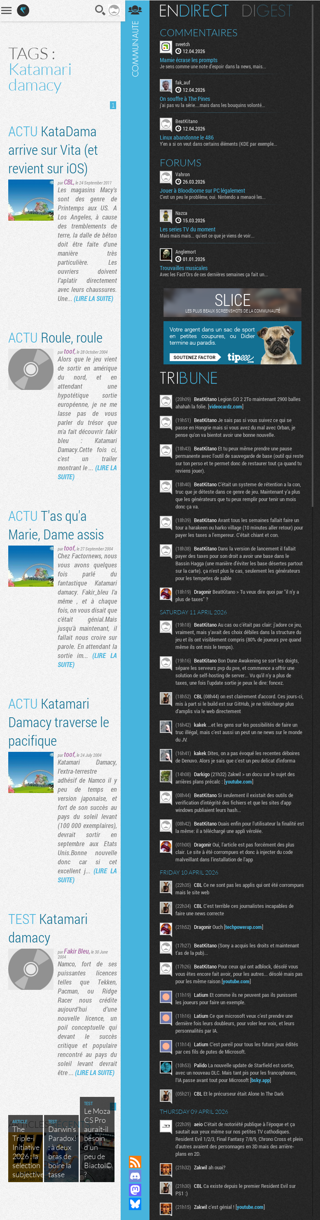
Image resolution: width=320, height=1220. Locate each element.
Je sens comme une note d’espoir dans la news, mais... (214, 66)
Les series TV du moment (189, 229)
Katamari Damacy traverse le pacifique (58, 730)
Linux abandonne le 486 (188, 137)
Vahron (184, 173)
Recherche (98, 10)
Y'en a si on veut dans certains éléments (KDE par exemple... (220, 143)
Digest (269, 10)
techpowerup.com (245, 926)
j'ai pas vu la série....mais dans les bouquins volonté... (214, 105)
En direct (195, 10)
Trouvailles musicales (185, 267)
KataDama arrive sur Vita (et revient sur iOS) (53, 149)
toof (69, 360)
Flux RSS (137, 1162)
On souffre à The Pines (186, 99)
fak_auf (184, 82)
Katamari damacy (48, 936)
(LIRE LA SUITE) (77, 307)
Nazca (183, 212)
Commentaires (200, 32)
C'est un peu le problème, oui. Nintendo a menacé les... (214, 196)
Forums (182, 162)
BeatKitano (188, 121)
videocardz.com (227, 406)
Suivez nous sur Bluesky (137, 1204)
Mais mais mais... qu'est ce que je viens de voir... (208, 235)
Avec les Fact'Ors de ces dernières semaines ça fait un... (215, 274)
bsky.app (262, 1079)
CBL (68, 181)
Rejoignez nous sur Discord (137, 1176)
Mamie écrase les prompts (190, 60)
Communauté (136, 570)
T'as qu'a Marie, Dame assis (56, 533)
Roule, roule (55, 346)
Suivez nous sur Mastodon (137, 1190)
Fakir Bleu (76, 960)
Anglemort (187, 251)
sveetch (184, 43)
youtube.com (240, 781)
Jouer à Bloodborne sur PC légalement (204, 190)
